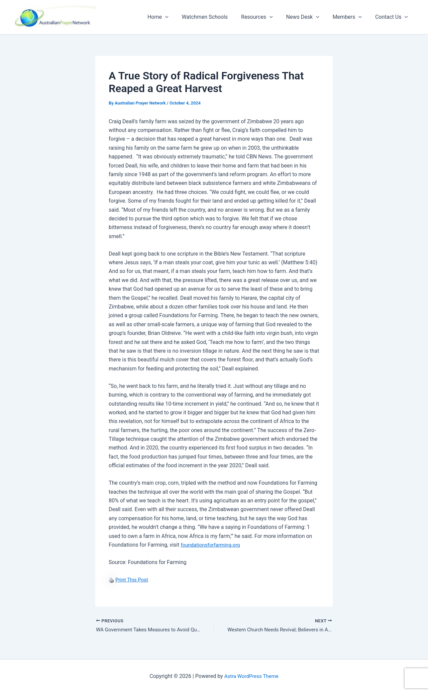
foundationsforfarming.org (212, 545)
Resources (266, 17)
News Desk (309, 17)
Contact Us (393, 17)
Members (351, 17)
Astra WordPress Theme (251, 676)
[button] (180, 17)
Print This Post (132, 579)
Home (172, 17)
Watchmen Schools (217, 17)
